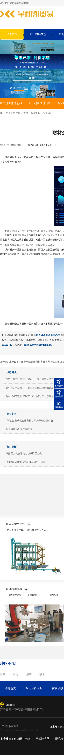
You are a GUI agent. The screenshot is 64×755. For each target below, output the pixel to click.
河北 (15, 674)
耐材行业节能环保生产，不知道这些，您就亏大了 (32, 396)
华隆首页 (11, 34)
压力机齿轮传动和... (12, 103)
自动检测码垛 (17, 589)
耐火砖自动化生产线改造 (19, 429)
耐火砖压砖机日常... (41, 103)
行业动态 (47, 113)
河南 (2, 674)
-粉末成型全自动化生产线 (40, 529)
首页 (25, 113)
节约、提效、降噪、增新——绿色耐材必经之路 (31, 379)
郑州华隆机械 (14, 145)
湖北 (42, 674)
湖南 (29, 674)
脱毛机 (59, 738)
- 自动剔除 (32, 594)
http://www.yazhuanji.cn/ (38, 344)
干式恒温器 (42, 738)
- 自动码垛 (52, 594)
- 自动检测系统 (14, 594)
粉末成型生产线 (18, 524)
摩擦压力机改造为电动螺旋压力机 (24, 453)
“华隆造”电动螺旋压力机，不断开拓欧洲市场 (29, 420)
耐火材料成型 (38, 34)
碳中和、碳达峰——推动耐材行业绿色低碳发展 (31, 387)
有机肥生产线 (22, 738)
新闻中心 (35, 113)
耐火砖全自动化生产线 (48, 335)
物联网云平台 (24, 235)
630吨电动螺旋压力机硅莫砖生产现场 (26, 462)
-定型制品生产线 (15, 529)
